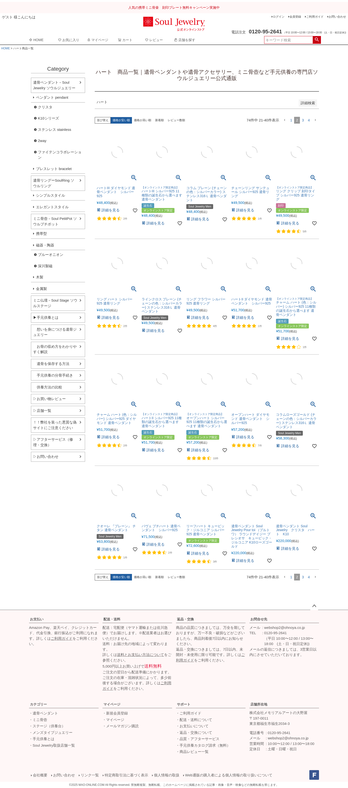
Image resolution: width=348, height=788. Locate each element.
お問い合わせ (337, 16)
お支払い (37, 619)
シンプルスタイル (50, 195)
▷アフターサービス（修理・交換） (53, 442)
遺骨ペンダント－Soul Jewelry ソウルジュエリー (54, 85)
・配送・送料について (194, 720)
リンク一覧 (90, 775)
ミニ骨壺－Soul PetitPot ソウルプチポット (55, 221)
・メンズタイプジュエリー (50, 732)
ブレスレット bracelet (54, 169)
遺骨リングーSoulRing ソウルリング (53, 183)
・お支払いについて (192, 726)
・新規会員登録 (115, 713)
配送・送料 (111, 619)
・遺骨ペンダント (43, 713)
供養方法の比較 (47, 387)
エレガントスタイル (52, 207)
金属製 (41, 289)
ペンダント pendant (52, 97)
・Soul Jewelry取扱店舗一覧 (52, 745)
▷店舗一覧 (42, 411)
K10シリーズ (48, 118)
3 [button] (303, 120)
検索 (317, 40)
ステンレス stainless (54, 129)
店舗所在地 (258, 704)
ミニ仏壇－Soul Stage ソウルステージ (55, 303)
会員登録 (295, 16)
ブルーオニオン (50, 255)
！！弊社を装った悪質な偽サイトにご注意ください (55, 425)
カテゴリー (38, 704)
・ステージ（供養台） (47, 726)
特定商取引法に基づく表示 (126, 775)
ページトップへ (314, 606)
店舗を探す (184, 40)
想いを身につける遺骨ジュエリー (55, 332)
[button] (284, 120)
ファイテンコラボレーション (59, 155)
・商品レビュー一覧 (192, 752)
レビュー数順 (176, 120)
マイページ (97, 40)
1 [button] (291, 120)
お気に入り (68, 40)
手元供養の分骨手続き (53, 375)
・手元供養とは (41, 739)
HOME (36, 40)
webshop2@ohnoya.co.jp (284, 627)
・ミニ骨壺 (38, 720)
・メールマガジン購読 (120, 726)
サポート (183, 704)
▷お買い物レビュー (49, 399)
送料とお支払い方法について (140, 655)
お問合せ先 (258, 619)
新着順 (159, 120)
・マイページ (113, 720)
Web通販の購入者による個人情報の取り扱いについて (228, 775)
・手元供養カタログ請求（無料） (203, 745)
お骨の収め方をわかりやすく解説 (55, 349)
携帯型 (41, 233)
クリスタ (45, 107)
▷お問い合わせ (45, 456)
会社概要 (40, 775)
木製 (39, 277)
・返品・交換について (194, 732)
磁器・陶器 (45, 245)
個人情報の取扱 (166, 775)
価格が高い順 (142, 120)
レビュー (154, 40)
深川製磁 (45, 266)
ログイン (278, 16)
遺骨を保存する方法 (51, 364)
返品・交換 (185, 619)
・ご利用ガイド (188, 713)
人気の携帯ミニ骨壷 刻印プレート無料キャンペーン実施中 (174, 7)
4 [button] (309, 120)
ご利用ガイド (315, 16)
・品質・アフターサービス (197, 739)
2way (42, 141)
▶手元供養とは (45, 317)
